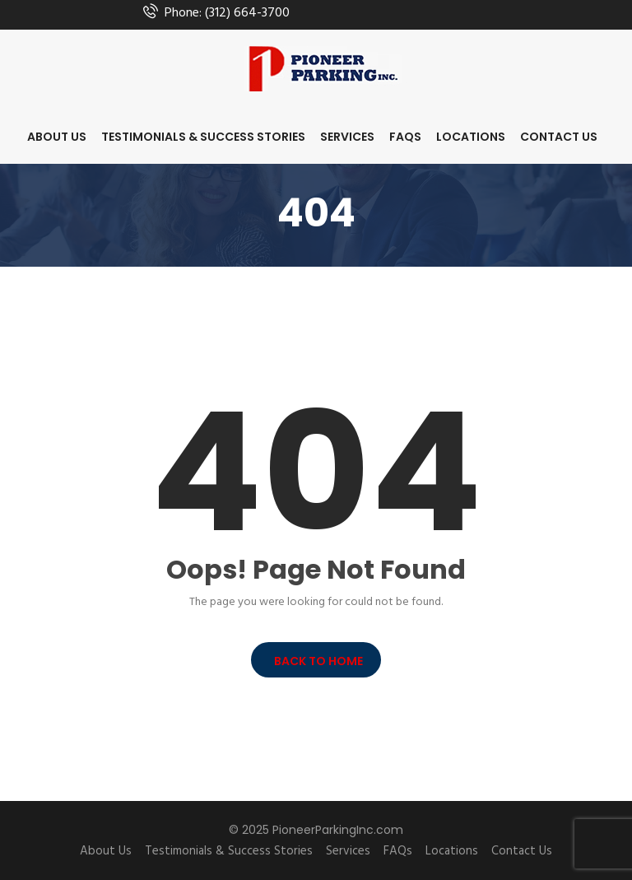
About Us (56, 136)
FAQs (405, 136)
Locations (470, 136)
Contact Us (558, 136)
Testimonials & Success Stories (203, 136)
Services (347, 136)
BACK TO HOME (316, 661)
